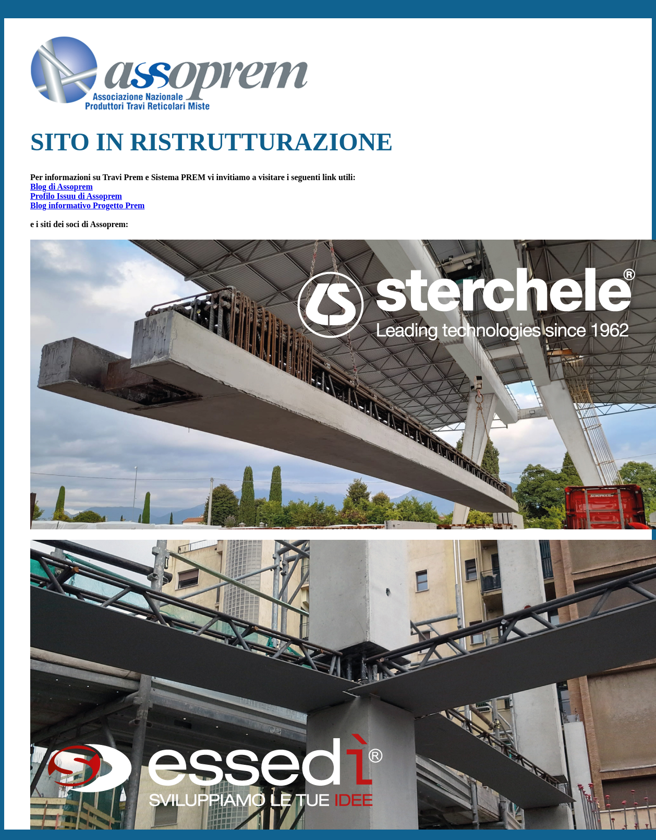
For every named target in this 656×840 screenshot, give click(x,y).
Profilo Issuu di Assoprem (76, 196)
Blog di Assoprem (61, 186)
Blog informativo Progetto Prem (87, 205)
